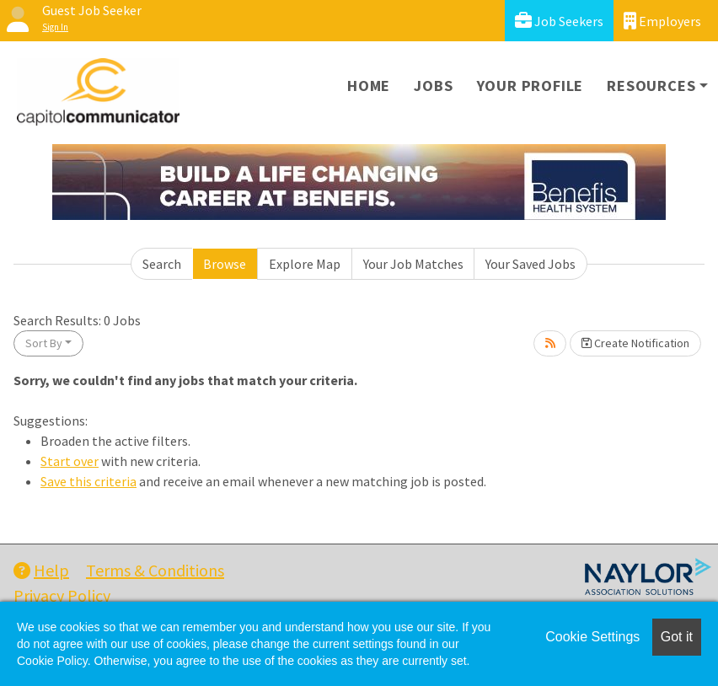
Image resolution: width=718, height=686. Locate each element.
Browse (224, 263)
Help (41, 570)
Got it (677, 637)
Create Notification (635, 343)
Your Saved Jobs (530, 263)
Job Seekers (559, 20)
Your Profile (530, 85)
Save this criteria (88, 481)
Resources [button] (651, 85)
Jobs (433, 85)
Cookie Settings (592, 637)
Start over (69, 461)
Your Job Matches (413, 263)
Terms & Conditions (155, 570)
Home (368, 85)
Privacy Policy (61, 595)
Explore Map (304, 263)
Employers (662, 20)
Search (161, 263)
